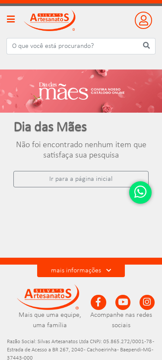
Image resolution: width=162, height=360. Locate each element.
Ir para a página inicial (81, 179)
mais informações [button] (81, 270)
